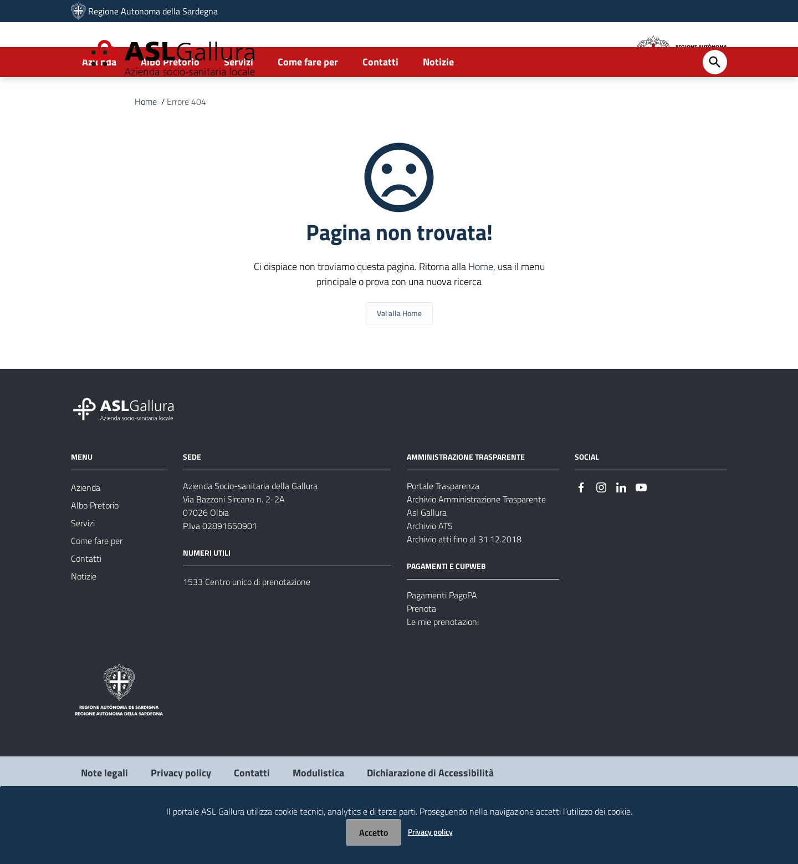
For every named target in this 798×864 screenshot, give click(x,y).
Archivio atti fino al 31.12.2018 (464, 580)
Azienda (99, 103)
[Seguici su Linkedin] (621, 528)
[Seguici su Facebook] (581, 528)
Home (146, 143)
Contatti (380, 103)
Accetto (373, 832)
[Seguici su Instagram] (601, 528)
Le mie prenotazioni (443, 663)
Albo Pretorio (170, 103)
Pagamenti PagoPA (442, 636)
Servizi (238, 103)
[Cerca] (715, 104)
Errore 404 (186, 143)
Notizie (438, 103)
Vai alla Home (399, 354)
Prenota (421, 650)
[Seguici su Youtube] (641, 528)
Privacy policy (430, 831)
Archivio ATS (430, 567)
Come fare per (308, 103)
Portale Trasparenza (443, 527)
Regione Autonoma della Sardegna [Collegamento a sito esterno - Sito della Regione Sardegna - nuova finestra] (153, 11)
